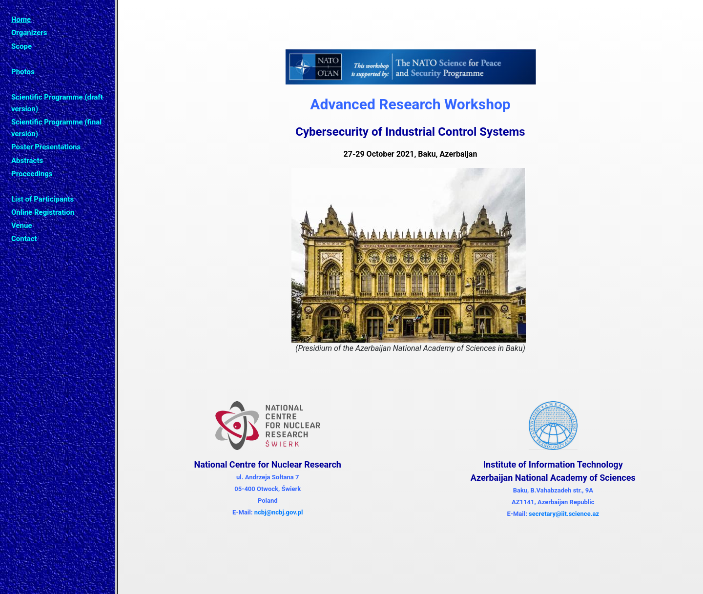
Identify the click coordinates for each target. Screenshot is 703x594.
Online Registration (42, 212)
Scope (21, 46)
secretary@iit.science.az (564, 513)
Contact (24, 238)
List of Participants (42, 199)
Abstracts (27, 160)
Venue (21, 225)
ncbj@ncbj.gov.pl (278, 512)
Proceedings (32, 173)
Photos (23, 71)
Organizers (29, 32)
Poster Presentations (46, 147)
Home (21, 19)
